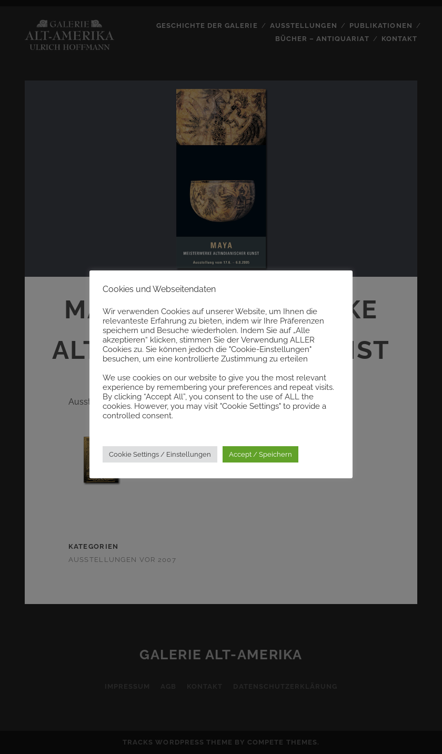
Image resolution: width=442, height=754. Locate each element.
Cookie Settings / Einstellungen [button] (160, 454)
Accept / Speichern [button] (260, 454)
